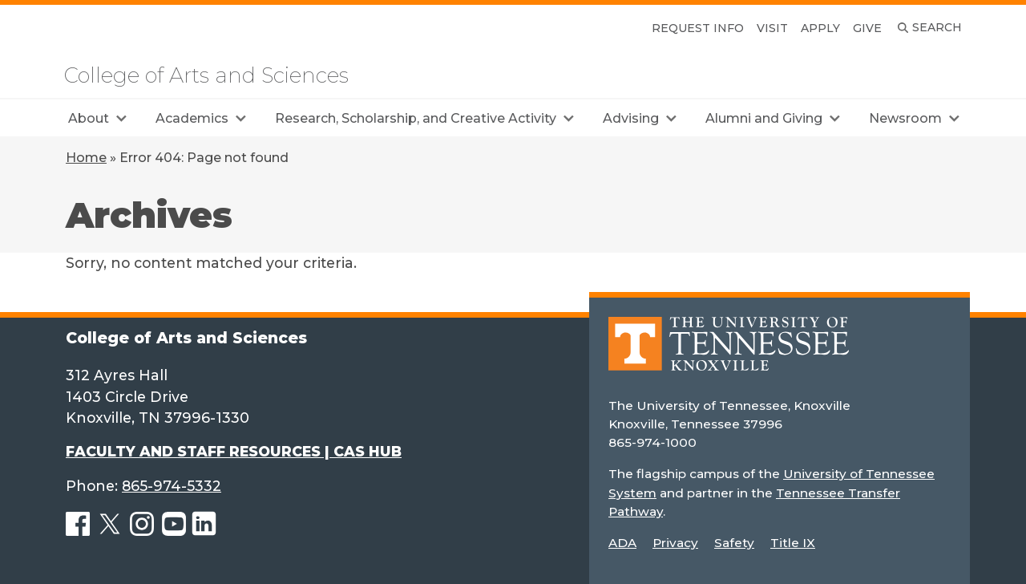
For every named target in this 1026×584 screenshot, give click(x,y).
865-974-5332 (171, 485)
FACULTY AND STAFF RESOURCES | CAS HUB (234, 451)
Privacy (675, 542)
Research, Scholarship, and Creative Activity (415, 118)
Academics (192, 118)
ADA (622, 542)
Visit (772, 28)
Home (86, 157)
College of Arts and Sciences (206, 75)
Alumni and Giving (763, 118)
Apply (820, 28)
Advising (631, 118)
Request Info (698, 28)
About (88, 118)
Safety (734, 542)
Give (867, 28)
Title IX (792, 542)
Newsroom (905, 118)
